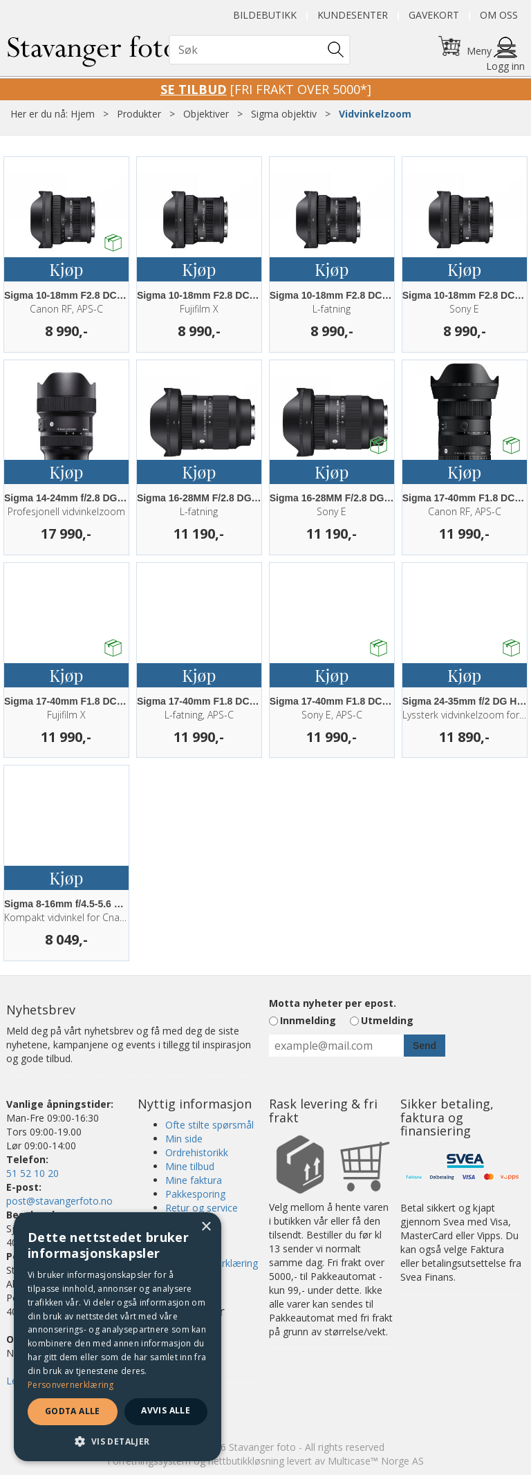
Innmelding (308, 1020)
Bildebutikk (265, 14)
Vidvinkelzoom (375, 113)
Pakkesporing (195, 1193)
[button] (117, 1440)
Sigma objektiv (284, 113)
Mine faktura (193, 1180)
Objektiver (206, 113)
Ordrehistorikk (196, 1152)
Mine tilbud (189, 1166)
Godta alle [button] (72, 1411)
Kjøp (66, 269)
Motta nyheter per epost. (332, 1003)
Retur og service (201, 1207)
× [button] (206, 1227)
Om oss (499, 14)
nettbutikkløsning (246, 1460)
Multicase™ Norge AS (376, 1460)
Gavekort (434, 14)
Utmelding (387, 1020)
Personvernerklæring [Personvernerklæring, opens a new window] (71, 1385)
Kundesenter (352, 14)
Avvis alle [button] (165, 1410)
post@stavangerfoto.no (59, 1200)
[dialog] (117, 1336)
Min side (184, 1138)
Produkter (139, 113)
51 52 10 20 (32, 1173)
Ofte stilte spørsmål (209, 1124)
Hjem (83, 113)
